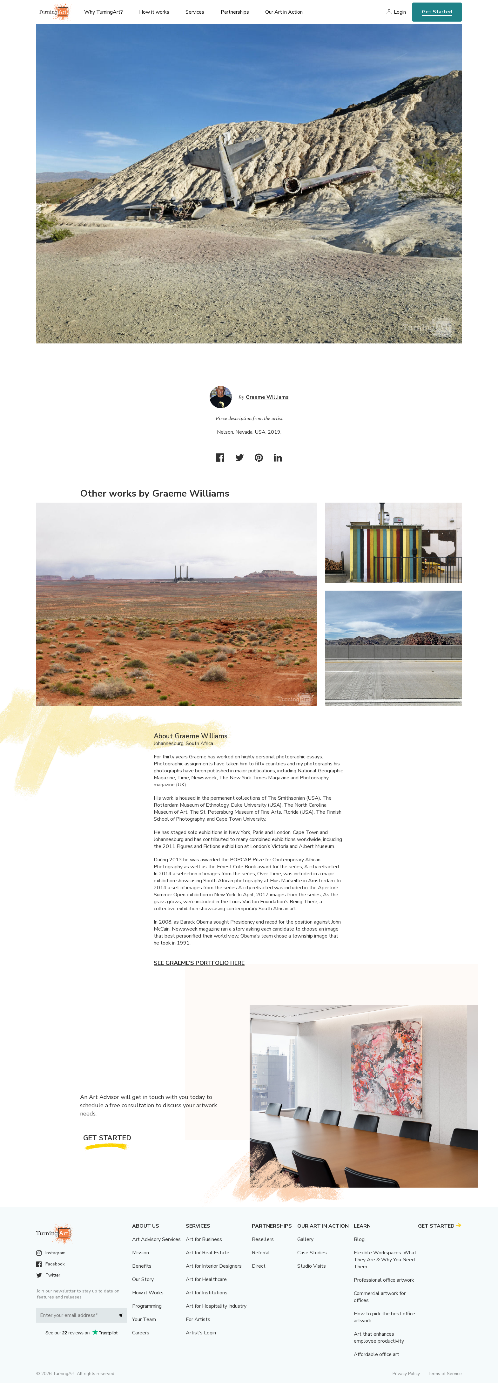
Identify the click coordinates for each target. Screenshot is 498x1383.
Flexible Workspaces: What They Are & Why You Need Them (385, 1259)
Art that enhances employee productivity (379, 1338)
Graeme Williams (267, 397)
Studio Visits (311, 1266)
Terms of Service (444, 1374)
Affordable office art (376, 1354)
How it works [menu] (154, 12)
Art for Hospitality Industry (216, 1306)
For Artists (198, 1319)
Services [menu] (194, 12)
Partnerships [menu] (235, 12)
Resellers (263, 1239)
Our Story (143, 1279)
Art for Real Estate (207, 1252)
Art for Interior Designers (214, 1266)
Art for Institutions (206, 1292)
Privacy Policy (406, 1374)
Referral (261, 1252)
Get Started (437, 11)
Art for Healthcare (206, 1279)
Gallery (305, 1239)
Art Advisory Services (156, 1239)
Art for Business (204, 1239)
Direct (259, 1266)
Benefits (141, 1266)
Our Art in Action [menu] (284, 12)
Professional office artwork (384, 1280)
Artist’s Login (201, 1332)
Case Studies (312, 1252)
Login (400, 12)
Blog (359, 1239)
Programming (147, 1306)
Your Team (144, 1319)
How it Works (148, 1292)
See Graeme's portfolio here (199, 963)
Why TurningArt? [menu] (103, 12)
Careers (140, 1332)
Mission (140, 1252)
